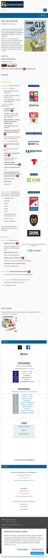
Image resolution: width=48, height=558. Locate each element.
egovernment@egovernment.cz (26, 480)
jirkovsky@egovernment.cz (26, 496)
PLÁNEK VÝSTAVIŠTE (7, 61)
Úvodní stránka (5, 527)
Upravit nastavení (23, 549)
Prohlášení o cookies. (10, 544)
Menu (43, 15)
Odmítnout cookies (37, 549)
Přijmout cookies (37, 553)
